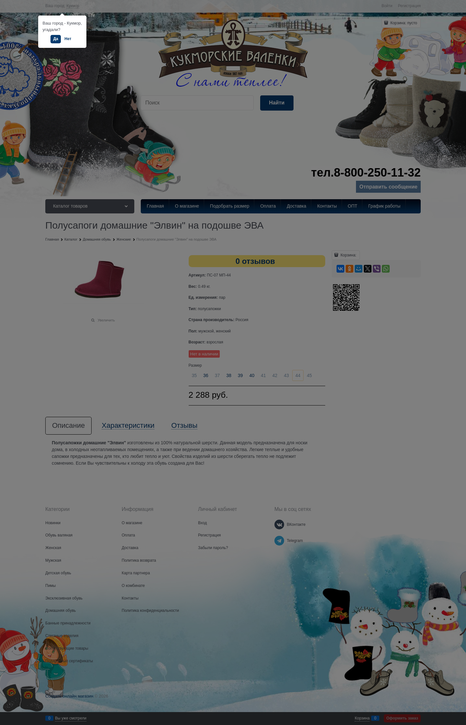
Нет (67, 39)
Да (55, 39)
